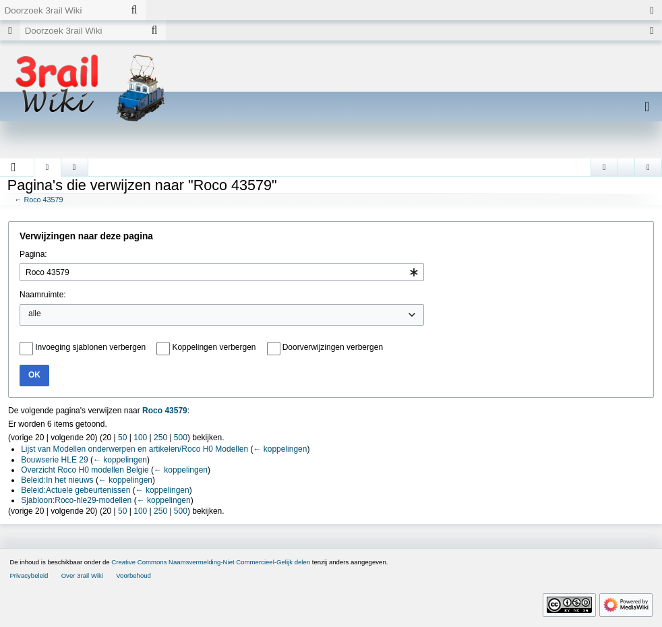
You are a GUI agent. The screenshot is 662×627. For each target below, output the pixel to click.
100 (140, 437)
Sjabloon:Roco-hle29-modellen (76, 500)
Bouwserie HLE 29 (54, 460)
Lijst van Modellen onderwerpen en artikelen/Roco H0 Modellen (134, 449)
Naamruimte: (43, 294)
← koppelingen (280, 449)
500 (180, 437)
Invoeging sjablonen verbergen (90, 347)
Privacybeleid (28, 575)
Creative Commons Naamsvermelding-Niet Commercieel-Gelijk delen (210, 562)
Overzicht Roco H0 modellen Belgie (84, 470)
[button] (14, 167)
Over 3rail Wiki (82, 575)
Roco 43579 (43, 200)
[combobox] (222, 272)
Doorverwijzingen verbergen (332, 347)
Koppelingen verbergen (213, 347)
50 (122, 437)
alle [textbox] (34, 313)
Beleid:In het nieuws (57, 480)
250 (160, 437)
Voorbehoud (133, 575)
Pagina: (33, 254)
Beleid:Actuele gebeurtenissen (75, 490)
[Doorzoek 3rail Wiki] (61, 10)
